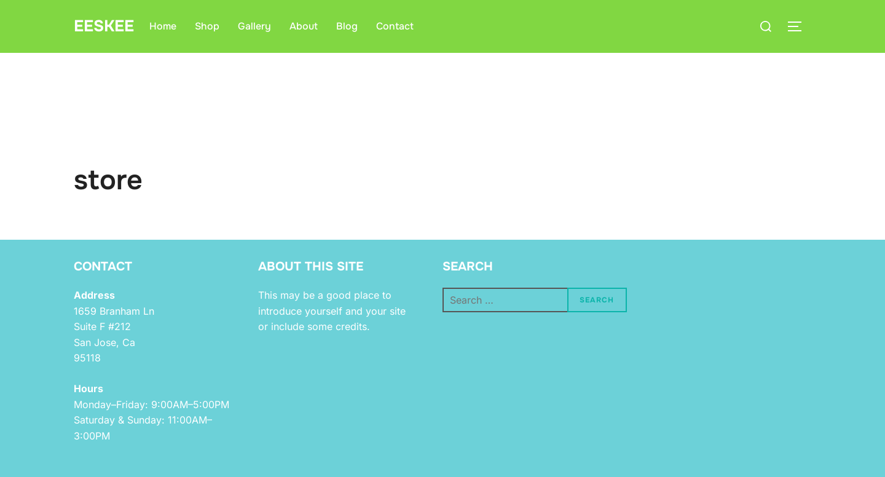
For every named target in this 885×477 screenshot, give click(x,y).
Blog (347, 26)
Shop (207, 26)
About (303, 26)
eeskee (104, 26)
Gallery (254, 26)
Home (162, 26)
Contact (395, 26)
